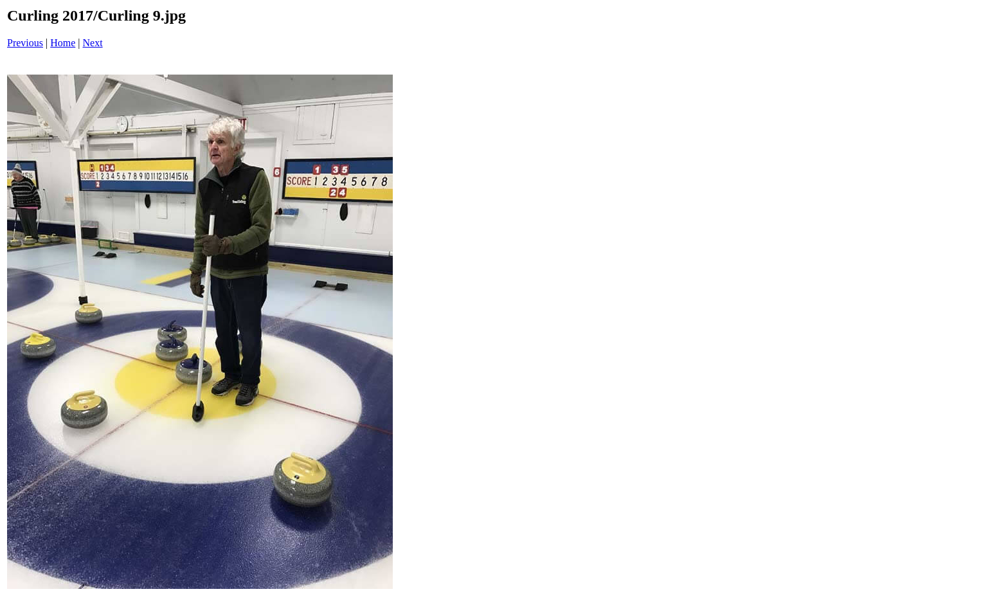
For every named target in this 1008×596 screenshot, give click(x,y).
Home (62, 42)
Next (93, 42)
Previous (25, 42)
